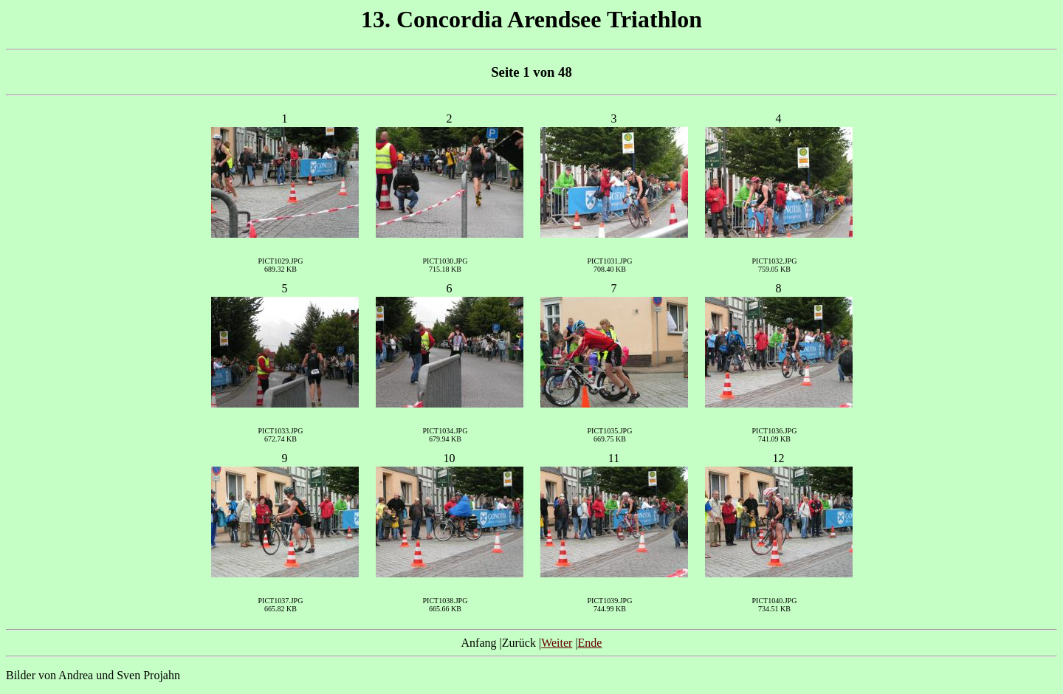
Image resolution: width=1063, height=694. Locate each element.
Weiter (556, 642)
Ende (590, 642)
